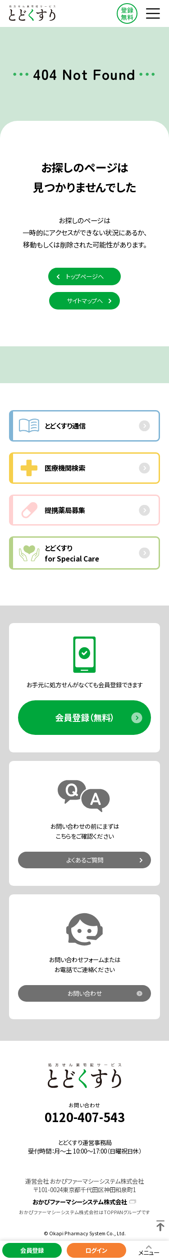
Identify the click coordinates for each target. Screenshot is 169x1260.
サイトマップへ (85, 300)
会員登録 (32, 1250)
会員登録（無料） (84, 717)
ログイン (96, 1250)
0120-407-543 (85, 1117)
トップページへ (85, 276)
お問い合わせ (85, 993)
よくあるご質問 (84, 859)
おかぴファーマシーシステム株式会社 (79, 1202)
